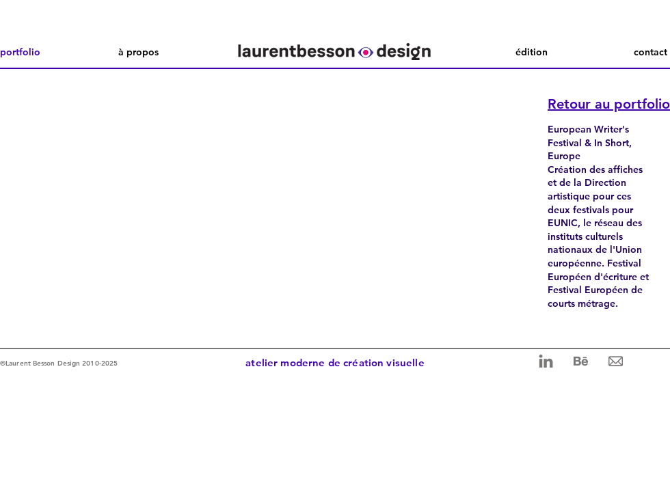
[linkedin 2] (546, 361)
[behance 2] (581, 361)
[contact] (638, 52)
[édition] (531, 52)
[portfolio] (29, 52)
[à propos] (138, 52)
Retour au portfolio (609, 104)
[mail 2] (615, 361)
